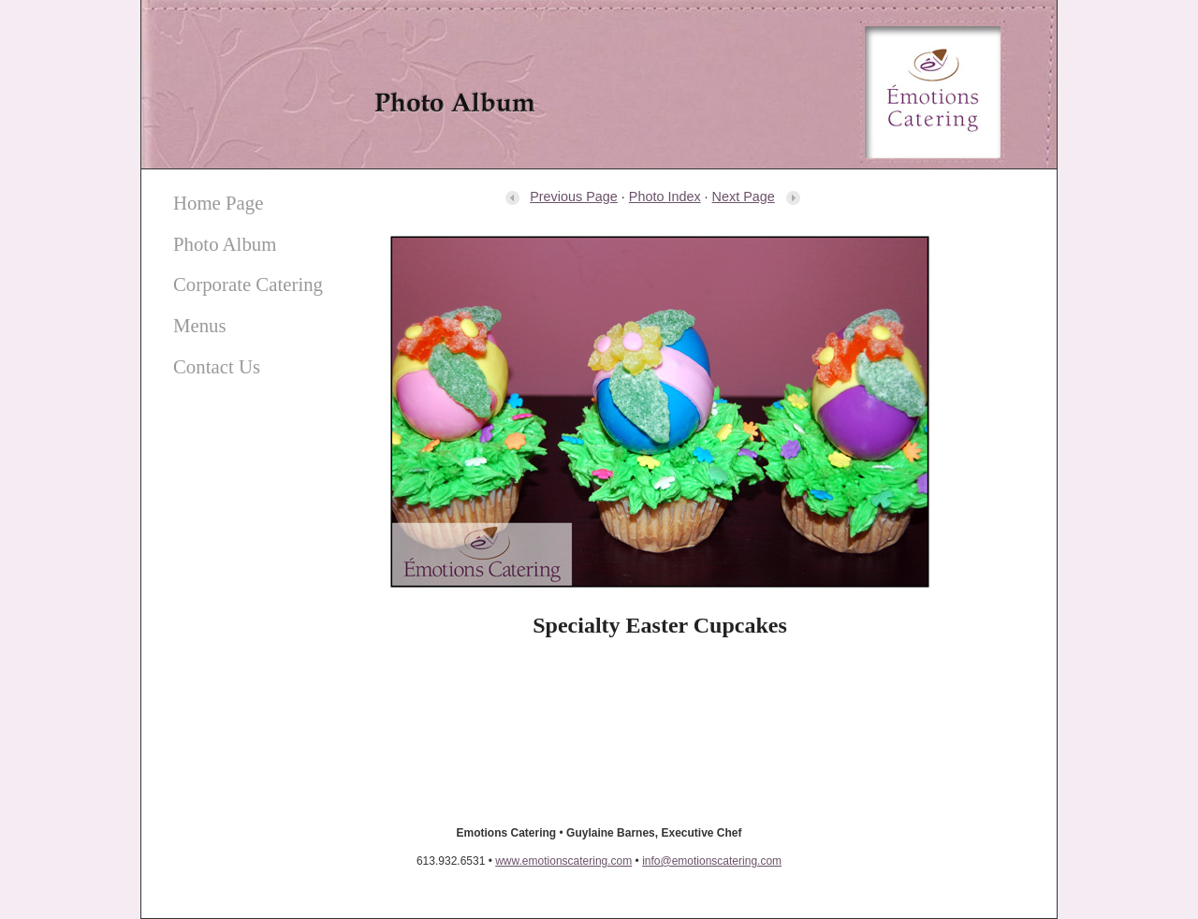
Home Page (218, 202)
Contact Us (216, 366)
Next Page (756, 196)
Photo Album (224, 244)
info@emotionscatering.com (712, 861)
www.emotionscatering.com (563, 861)
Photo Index (665, 196)
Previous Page (561, 196)
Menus (199, 325)
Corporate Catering (248, 284)
